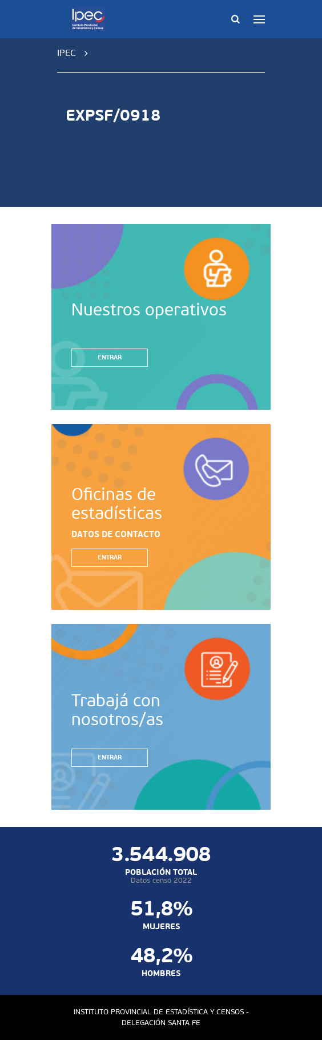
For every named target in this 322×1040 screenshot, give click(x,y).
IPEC (66, 52)
